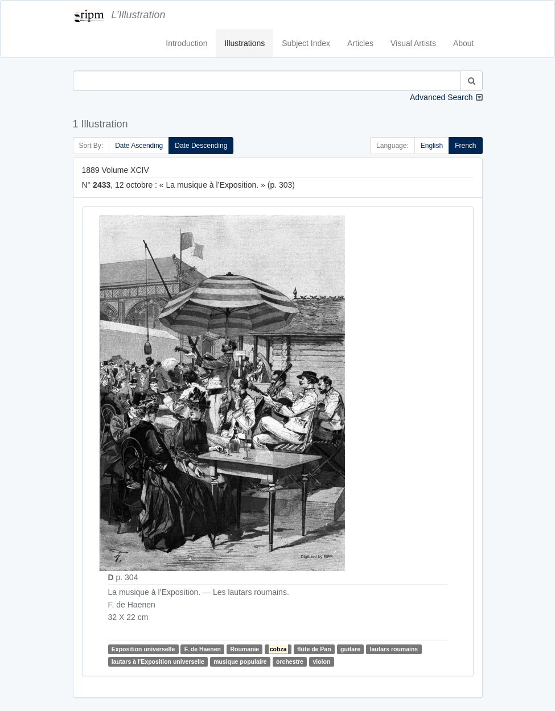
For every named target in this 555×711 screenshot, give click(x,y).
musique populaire (239, 661)
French (465, 146)
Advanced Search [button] (441, 97)
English (432, 146)
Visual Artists (413, 43)
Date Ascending (139, 146)
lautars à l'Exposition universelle (158, 661)
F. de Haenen (202, 649)
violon (321, 661)
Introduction (186, 43)
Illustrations (244, 43)
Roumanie (244, 649)
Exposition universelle (143, 649)
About (463, 43)
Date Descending (201, 146)
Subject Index (306, 43)
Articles (360, 43)
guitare (350, 649)
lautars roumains (394, 649)
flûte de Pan (314, 649)
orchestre (289, 661)
